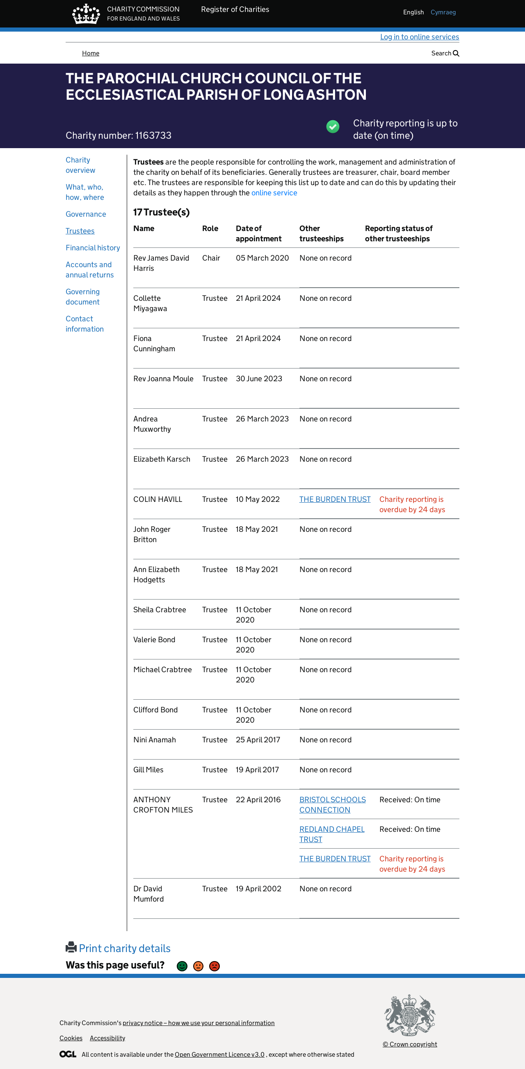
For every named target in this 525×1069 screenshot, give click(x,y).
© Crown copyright (410, 1044)
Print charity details (118, 948)
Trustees (80, 231)
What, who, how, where (85, 192)
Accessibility (107, 1038)
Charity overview (81, 165)
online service (274, 192)
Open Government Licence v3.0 (220, 1054)
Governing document (83, 297)
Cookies (70, 1038)
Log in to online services (419, 36)
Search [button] (445, 53)
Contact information (85, 324)
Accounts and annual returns (90, 269)
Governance (86, 214)
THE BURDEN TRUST (335, 499)
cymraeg (443, 12)
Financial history (93, 247)
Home (90, 53)
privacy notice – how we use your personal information (199, 1023)
